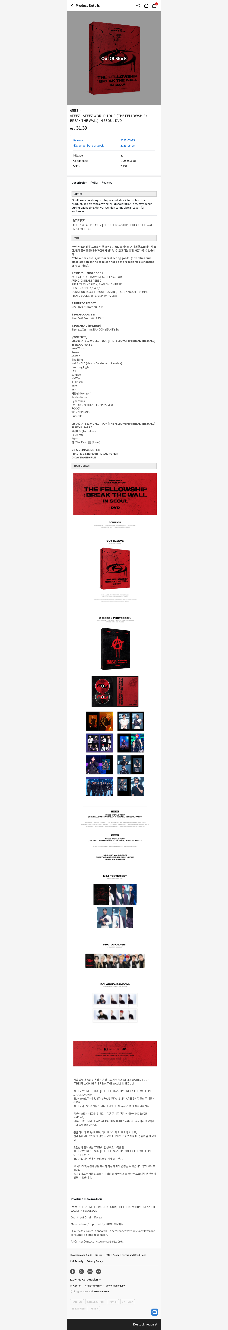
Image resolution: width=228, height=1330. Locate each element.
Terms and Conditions (134, 1254)
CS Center (75, 1285)
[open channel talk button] (154, 1312)
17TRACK (127, 1301)
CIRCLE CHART (95, 1301)
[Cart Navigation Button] (154, 6)
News (116, 1254)
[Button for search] (138, 6)
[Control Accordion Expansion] (114, 1279)
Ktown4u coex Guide (81, 1254)
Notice (99, 1254)
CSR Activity (76, 1261)
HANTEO (77, 1301)
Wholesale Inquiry (115, 1285)
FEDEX (94, 1308)
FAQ (108, 1254)
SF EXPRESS (79, 1308)
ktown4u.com (101, 1291)
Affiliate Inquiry (93, 1285)
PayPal (113, 1301)
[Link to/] (146, 6)
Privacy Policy (95, 1261)
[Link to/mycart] (154, 6)
